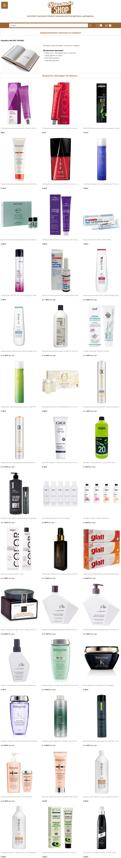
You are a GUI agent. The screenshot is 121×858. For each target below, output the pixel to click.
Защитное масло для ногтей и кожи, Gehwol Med (60, 295)
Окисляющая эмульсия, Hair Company (56, 518)
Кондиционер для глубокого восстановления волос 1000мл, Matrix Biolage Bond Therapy (34, 852)
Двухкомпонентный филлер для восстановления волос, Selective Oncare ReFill (30, 239)
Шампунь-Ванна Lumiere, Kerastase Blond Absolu (19, 741)
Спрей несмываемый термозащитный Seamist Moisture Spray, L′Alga (26, 685)
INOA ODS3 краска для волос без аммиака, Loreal (101, 128)
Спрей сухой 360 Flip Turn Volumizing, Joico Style (18, 295)
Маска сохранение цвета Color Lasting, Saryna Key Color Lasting (24, 629)
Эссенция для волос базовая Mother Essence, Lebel (61, 184)
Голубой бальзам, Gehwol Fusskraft (96, 351)
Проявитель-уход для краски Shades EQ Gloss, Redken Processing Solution (69, 351)
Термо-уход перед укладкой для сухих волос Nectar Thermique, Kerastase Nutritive (31, 184)
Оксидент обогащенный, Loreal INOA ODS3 (99, 462)
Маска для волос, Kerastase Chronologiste (98, 685)
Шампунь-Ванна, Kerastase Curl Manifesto (16, 797)
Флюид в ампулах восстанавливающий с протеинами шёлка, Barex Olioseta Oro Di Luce (74, 407)
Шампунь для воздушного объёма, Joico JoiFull (59, 741)
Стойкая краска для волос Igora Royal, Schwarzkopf (61, 128)
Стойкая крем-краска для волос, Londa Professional (20, 128)
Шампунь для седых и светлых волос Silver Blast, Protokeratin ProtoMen (27, 518)
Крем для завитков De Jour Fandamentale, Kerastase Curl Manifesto (66, 797)
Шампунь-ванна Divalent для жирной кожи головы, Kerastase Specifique (69, 685)
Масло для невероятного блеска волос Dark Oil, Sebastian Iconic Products (69, 574)
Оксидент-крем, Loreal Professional (96, 518)
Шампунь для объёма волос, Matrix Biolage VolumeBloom (22, 351)
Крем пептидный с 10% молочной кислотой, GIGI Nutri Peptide (65, 462)
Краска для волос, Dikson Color (12, 574)
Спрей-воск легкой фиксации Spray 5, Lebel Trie (18, 407)
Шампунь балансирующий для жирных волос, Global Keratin (23, 462)
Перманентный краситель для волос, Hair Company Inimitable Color (67, 239)
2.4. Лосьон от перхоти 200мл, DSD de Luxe (99, 852)
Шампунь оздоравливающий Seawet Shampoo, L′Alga (62, 629)
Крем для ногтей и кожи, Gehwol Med (97, 239)
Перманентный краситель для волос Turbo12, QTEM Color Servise (66, 852)
